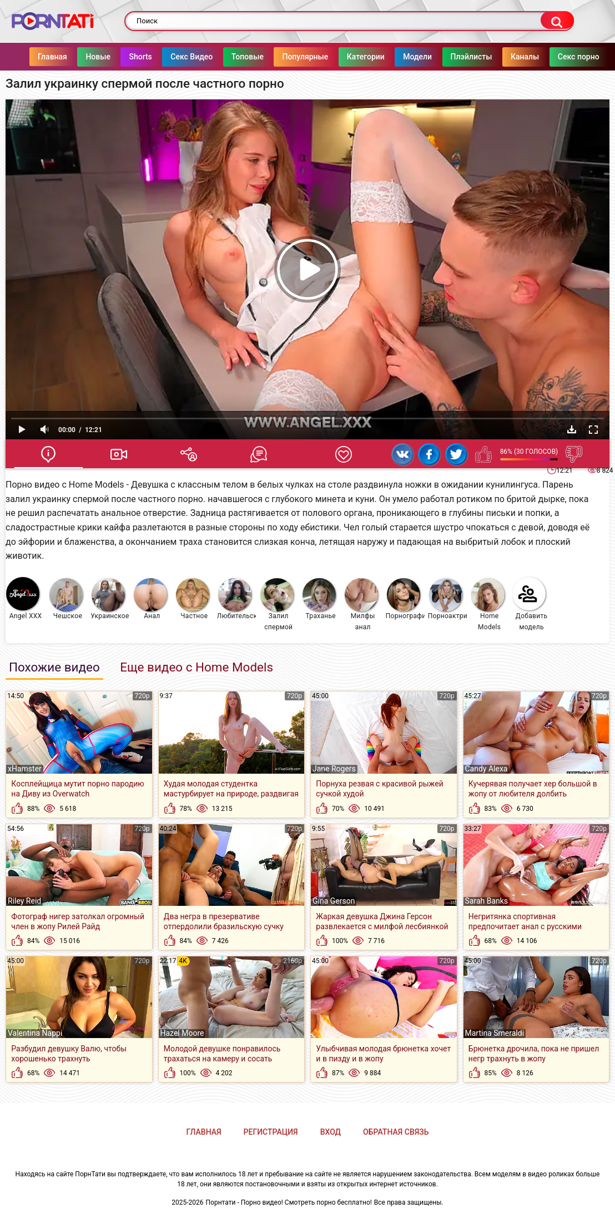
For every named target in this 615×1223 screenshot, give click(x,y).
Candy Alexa (486, 768)
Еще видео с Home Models (196, 667)
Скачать (571, 429)
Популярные (306, 56)
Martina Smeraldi (495, 1033)
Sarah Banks (486, 900)
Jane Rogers (334, 768)
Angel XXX (24, 598)
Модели (417, 56)
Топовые (247, 56)
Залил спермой (277, 604)
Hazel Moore (182, 1033)
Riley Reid (24, 900)
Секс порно (578, 56)
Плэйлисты (471, 56)
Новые (98, 56)
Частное (192, 599)
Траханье (319, 599)
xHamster (25, 768)
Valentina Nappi (35, 1033)
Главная (52, 56)
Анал (150, 599)
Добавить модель (530, 604)
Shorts (140, 56)
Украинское (109, 599)
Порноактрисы (447, 599)
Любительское (236, 599)
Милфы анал (361, 604)
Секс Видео (192, 56)
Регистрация (271, 1131)
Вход (330, 1131)
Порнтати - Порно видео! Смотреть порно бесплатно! (289, 1202)
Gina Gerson (333, 900)
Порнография (405, 599)
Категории (366, 56)
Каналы (525, 56)
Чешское (66, 599)
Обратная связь (396, 1131)
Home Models (488, 604)
